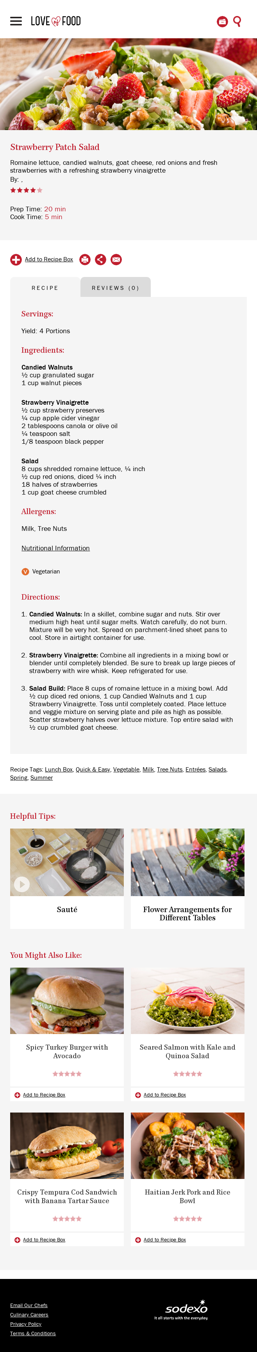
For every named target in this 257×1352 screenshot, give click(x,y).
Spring (18, 778)
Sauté (67, 910)
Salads (217, 769)
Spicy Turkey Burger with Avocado (67, 1052)
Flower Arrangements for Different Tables (187, 914)
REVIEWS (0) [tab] (116, 288)
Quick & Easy (93, 769)
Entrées (195, 769)
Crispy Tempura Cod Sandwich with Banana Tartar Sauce (67, 1196)
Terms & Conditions (33, 1333)
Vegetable (126, 769)
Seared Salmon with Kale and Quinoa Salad (188, 1052)
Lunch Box (59, 769)
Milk (148, 769)
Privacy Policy (25, 1324)
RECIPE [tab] (45, 288)
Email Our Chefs (29, 1305)
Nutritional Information (55, 548)
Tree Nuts (169, 769)
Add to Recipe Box (49, 259)
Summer (41, 778)
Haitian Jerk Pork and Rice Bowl (187, 1196)
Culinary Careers (29, 1315)
